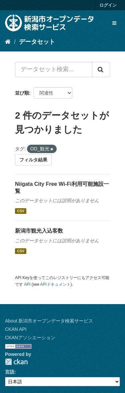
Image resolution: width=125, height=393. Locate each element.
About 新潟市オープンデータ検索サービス (49, 320)
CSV (20, 211)
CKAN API (16, 329)
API (27, 284)
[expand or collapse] (114, 23)
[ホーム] (8, 41)
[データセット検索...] (53, 69)
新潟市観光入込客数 (39, 231)
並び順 (22, 93)
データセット (37, 41)
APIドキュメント (55, 284)
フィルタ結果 (33, 159)
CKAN (16, 361)
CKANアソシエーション (30, 337)
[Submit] (101, 69)
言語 (9, 372)
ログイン (108, 5)
